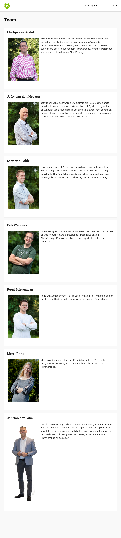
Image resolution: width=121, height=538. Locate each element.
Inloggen (91, 5)
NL (114, 5)
